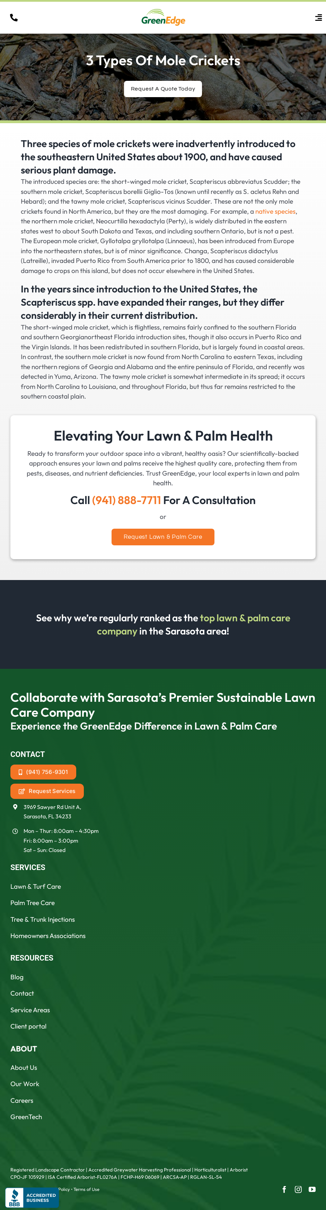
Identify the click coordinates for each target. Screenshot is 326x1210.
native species (275, 211)
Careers (21, 1100)
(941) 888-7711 (126, 500)
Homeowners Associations (48, 935)
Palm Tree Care (32, 902)
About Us (23, 1067)
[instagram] (298, 1189)
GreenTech (26, 1117)
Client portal (28, 1026)
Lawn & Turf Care (35, 886)
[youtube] (312, 1189)
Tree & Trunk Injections (42, 919)
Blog (17, 977)
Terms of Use (86, 1189)
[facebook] (284, 1189)
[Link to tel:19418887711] (14, 18)
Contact (22, 993)
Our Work (24, 1084)
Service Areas (30, 1010)
